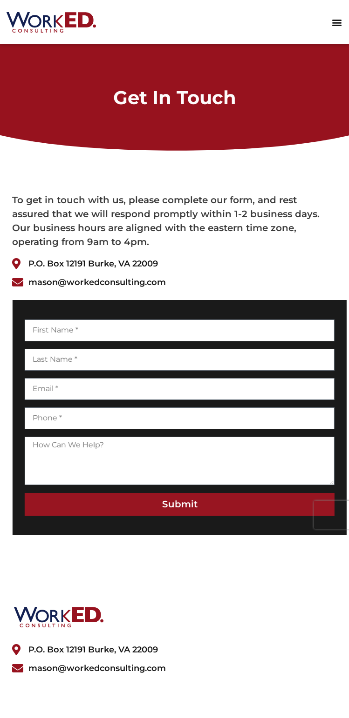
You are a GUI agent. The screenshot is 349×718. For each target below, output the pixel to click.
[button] (336, 22)
